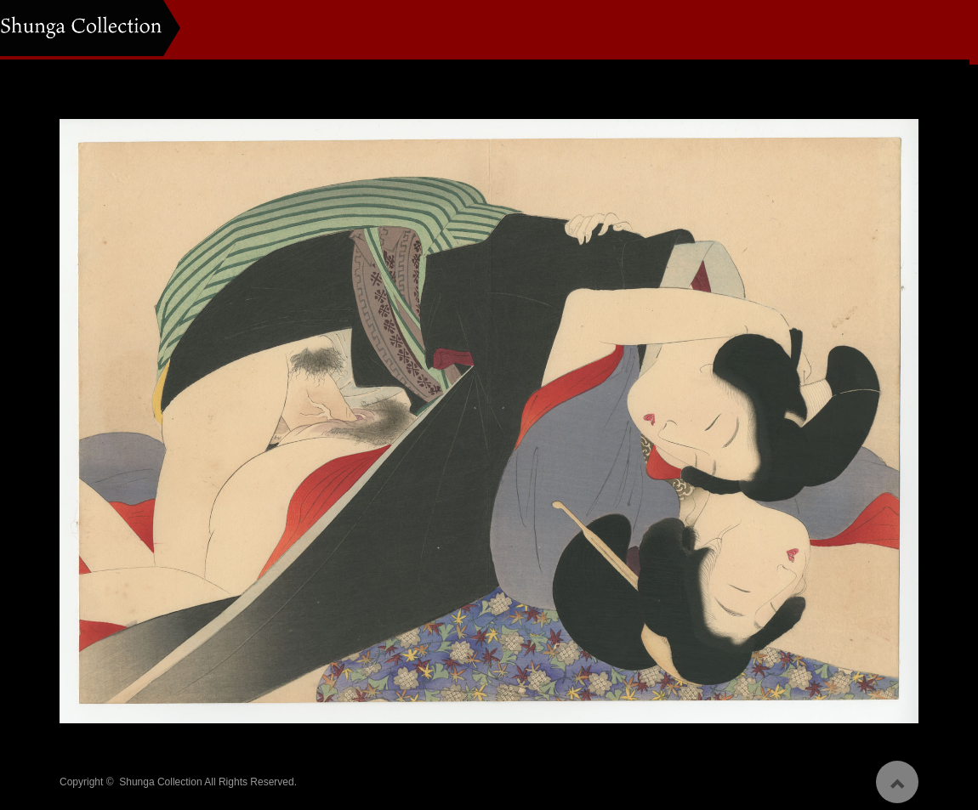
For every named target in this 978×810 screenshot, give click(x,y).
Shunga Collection (160, 777)
